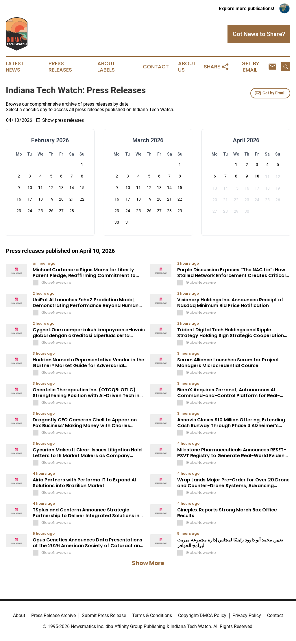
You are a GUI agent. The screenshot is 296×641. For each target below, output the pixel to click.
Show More (148, 563)
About (19, 615)
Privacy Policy (246, 615)
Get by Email (270, 93)
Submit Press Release (104, 615)
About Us (187, 66)
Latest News (15, 66)
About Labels (106, 66)
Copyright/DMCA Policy (202, 615)
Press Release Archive (53, 615)
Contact (156, 66)
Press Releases (60, 66)
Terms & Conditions (152, 615)
